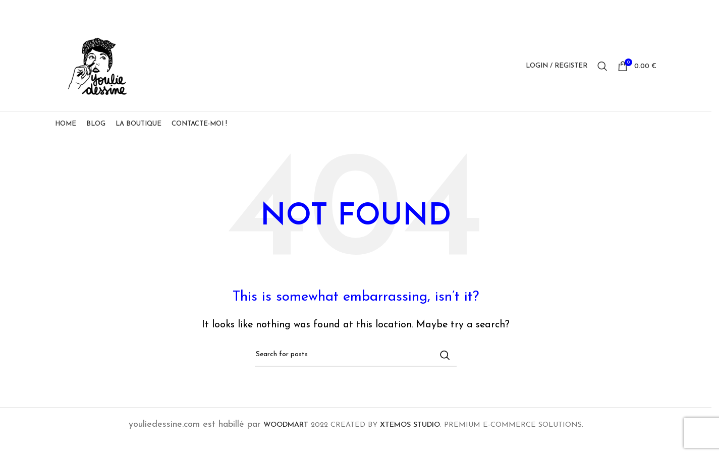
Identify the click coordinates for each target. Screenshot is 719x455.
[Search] (602, 72)
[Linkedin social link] (637, 11)
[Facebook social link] (599, 11)
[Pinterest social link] (624, 11)
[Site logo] (103, 71)
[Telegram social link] (649, 11)
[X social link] (611, 11)
